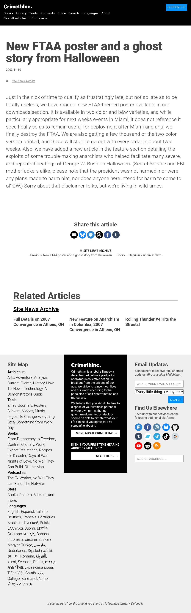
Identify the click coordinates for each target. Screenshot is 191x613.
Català (30, 573)
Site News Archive (23, 81)
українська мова (39, 567)
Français (30, 517)
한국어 (13, 556)
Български (16, 534)
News (18, 388)
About (106, 13)
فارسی (39, 545)
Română (27, 556)
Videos (27, 411)
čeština (31, 539)
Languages (90, 13)
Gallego (13, 578)
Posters (40, 405)
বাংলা (11, 562)
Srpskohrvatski (40, 550)
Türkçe (26, 545)
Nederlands (16, 550)
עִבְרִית (50, 562)
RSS (23, 372)
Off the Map (34, 467)
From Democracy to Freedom (31, 439)
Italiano (42, 511)
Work (40, 444)
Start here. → (107, 456)
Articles (14, 372)
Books (8, 13)
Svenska (25, 562)
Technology (33, 388)
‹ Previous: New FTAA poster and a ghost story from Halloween (70, 255)
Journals (25, 405)
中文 (31, 534)
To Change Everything (37, 416)
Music (40, 411)
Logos (12, 416)
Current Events (19, 383)
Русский (31, 522)
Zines (11, 405)
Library (21, 13)
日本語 (42, 528)
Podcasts (47, 13)
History (39, 383)
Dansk (38, 562)
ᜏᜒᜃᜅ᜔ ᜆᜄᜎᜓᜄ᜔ (19, 584)
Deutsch (14, 517)
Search (73, 13)
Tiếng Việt (15, 573)
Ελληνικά (15, 528)
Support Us (176, 7)
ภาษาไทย (15, 567)
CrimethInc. (18, 6)
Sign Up (175, 399)
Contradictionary (20, 444)
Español (27, 511)
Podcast (14, 472)
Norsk (43, 578)
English (13, 511)
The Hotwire (34, 483)
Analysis (41, 377)
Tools (33, 13)
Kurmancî (29, 578)
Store (62, 13)
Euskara (44, 539)
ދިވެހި (40, 573)
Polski (45, 522)
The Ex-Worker (19, 478)
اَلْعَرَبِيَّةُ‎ (41, 556)
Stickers (14, 411)
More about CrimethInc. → (97, 433)
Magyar (13, 545)
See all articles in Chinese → (26, 18)
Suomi (29, 528)
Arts (10, 377)
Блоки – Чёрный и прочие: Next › (139, 255)
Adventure (24, 377)
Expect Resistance (22, 450)
